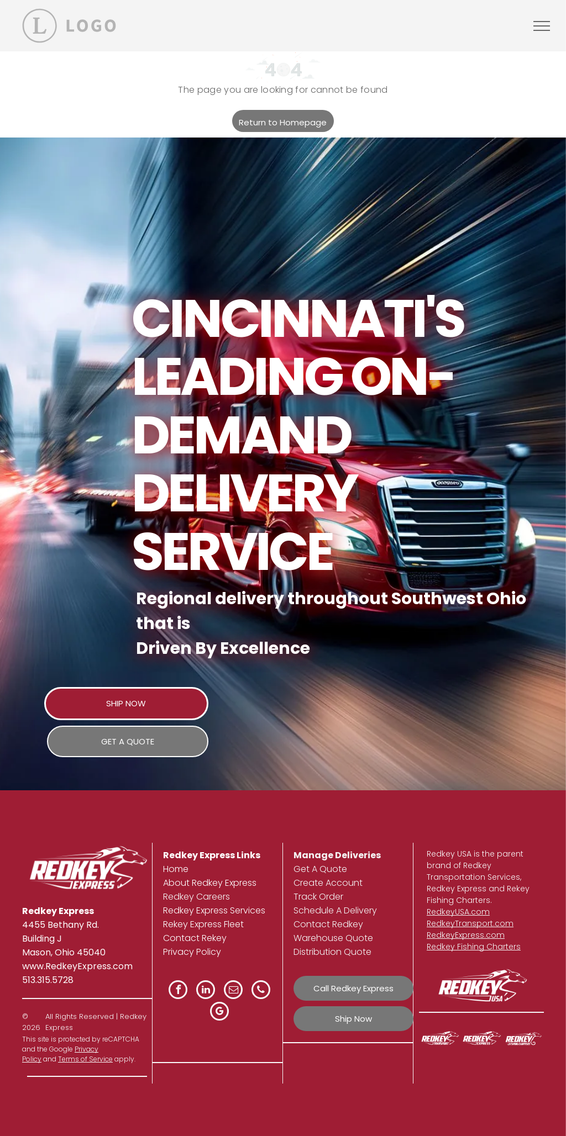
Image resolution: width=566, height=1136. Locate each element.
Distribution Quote (332, 951)
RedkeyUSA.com (458, 911)
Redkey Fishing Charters (474, 946)
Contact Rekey (195, 938)
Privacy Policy (192, 951)
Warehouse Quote (333, 938)
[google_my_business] (219, 1012)
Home (175, 869)
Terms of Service (85, 1059)
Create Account (328, 882)
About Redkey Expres (207, 882)
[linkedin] (205, 991)
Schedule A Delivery (335, 910)
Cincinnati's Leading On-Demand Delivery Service (298, 435)
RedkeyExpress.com (466, 934)
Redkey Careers (196, 896)
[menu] (541, 26)
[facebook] (178, 991)
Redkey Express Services (214, 910)
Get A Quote (320, 869)
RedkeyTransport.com (470, 923)
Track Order (318, 896)
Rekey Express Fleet (203, 924)
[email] (233, 991)
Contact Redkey (328, 924)
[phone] (260, 991)
